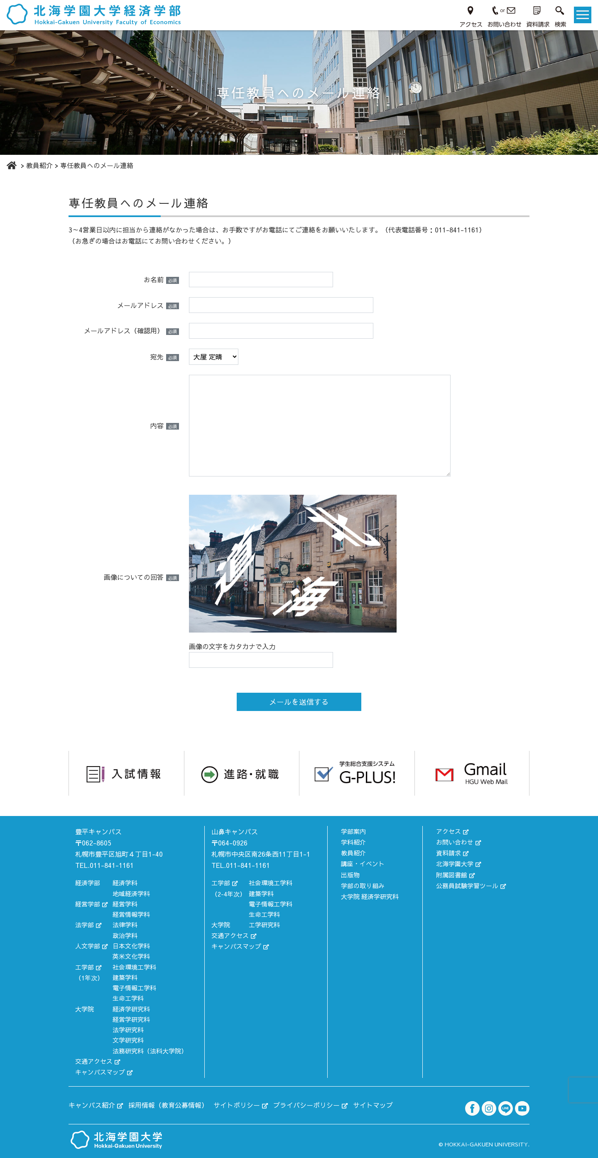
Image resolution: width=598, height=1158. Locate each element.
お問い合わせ (454, 841)
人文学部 (87, 945)
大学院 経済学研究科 (370, 893)
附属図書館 (451, 873)
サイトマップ (373, 1104)
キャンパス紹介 (92, 1104)
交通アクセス (94, 1061)
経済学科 (125, 882)
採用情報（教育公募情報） (168, 1104)
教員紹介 (353, 852)
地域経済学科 (131, 893)
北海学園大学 (454, 862)
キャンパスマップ (100, 1071)
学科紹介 (353, 841)
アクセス (448, 830)
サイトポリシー (236, 1104)
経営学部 (87, 903)
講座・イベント (363, 862)
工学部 (84, 966)
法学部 (84, 924)
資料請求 (448, 852)
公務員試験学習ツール (467, 883)
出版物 (350, 873)
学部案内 (353, 830)
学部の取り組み (363, 883)
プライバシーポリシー (306, 1104)
